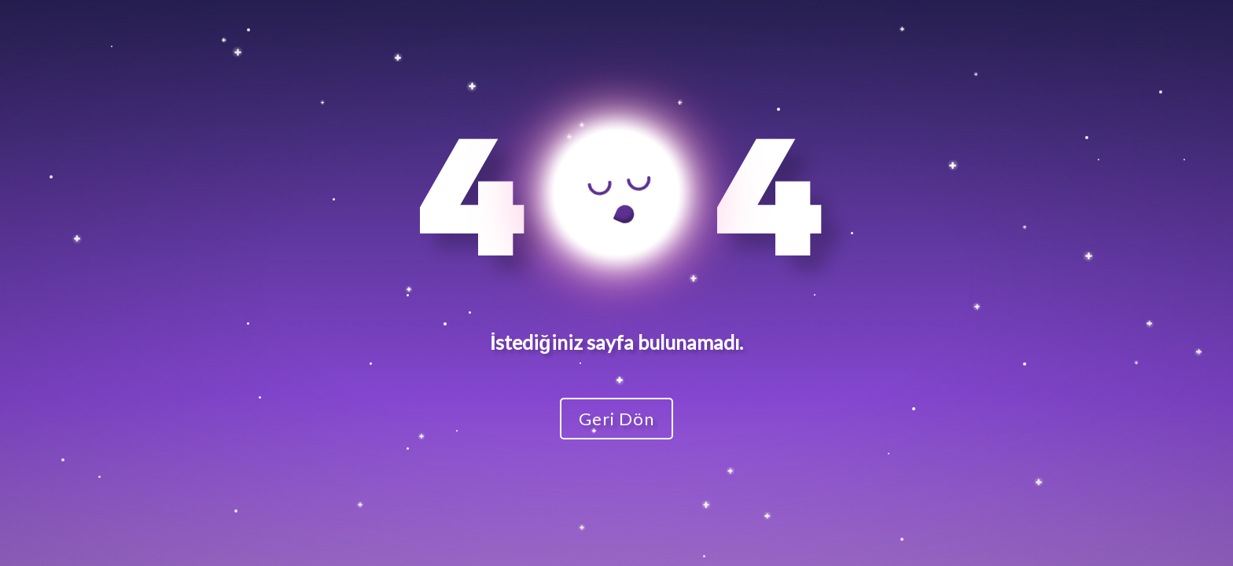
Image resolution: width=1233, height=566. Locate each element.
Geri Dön (616, 418)
